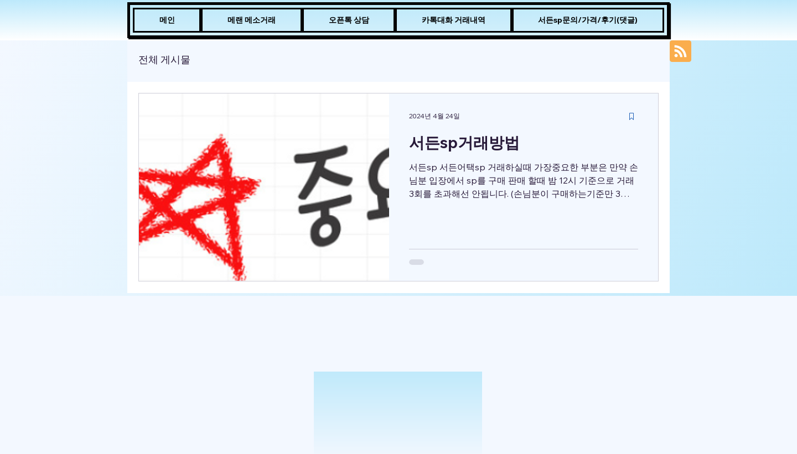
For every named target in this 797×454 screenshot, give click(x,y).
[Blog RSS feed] (680, 51)
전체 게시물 (164, 59)
